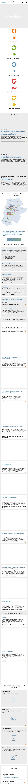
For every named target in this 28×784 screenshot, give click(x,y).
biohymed (14, 621)
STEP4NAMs (14, 467)
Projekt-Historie (14, 605)
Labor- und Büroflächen (14, 301)
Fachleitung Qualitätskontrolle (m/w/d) (13, 783)
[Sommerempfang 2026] (14, 177)
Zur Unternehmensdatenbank (14, 239)
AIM (14, 327)
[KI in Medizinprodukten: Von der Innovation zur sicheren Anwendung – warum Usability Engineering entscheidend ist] (14, 130)
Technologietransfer (14, 278)
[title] (24, 775)
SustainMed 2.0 (14, 502)
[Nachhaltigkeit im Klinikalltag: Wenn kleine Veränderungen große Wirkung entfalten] (14, 153)
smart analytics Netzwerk (14, 656)
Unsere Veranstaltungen (14, 254)
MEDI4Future (14, 360)
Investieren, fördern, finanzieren (14, 312)
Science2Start (14, 266)
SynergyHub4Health (14, 537)
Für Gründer (14, 290)
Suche (26, 2)
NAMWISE (14, 396)
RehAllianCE (14, 431)
